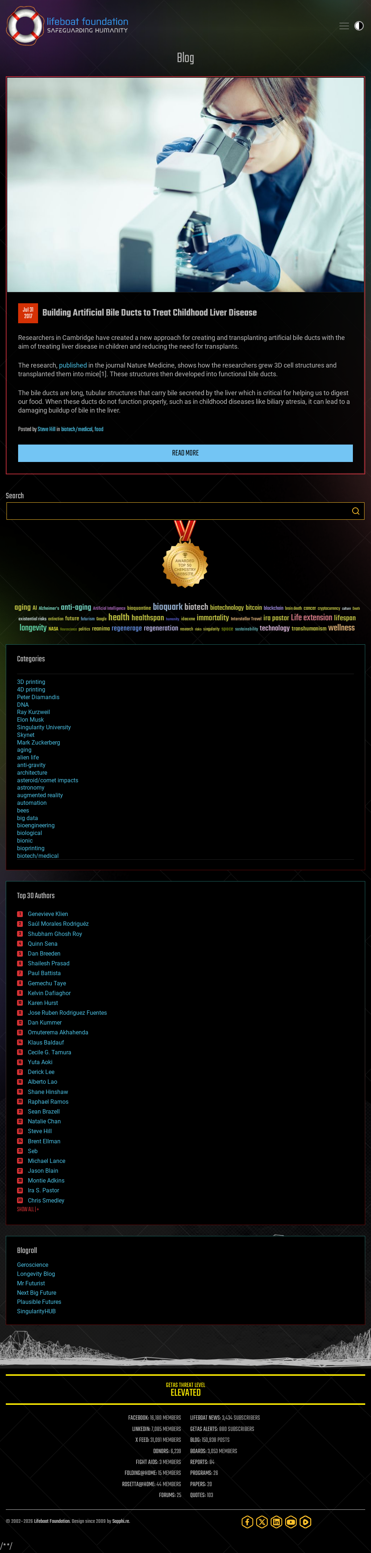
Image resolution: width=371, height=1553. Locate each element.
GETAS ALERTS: (204, 1429)
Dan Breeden (44, 953)
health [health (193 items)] (119, 618)
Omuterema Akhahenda (58, 1032)
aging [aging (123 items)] (22, 607)
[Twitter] (262, 1522)
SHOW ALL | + (28, 1210)
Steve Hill (46, 429)
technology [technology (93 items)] (275, 629)
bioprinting (31, 848)
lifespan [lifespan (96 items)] (345, 618)
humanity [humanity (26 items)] (172, 619)
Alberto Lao (42, 1081)
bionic (25, 840)
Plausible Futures (39, 1301)
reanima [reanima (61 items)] (101, 628)
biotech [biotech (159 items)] (196, 607)
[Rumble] (305, 1522)
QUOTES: (198, 1495)
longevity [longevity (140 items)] (33, 628)
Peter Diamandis (38, 697)
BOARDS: (198, 1451)
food (99, 429)
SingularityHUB (36, 1311)
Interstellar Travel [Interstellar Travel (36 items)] (246, 619)
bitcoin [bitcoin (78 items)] (254, 608)
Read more (185, 453)
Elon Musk (30, 719)
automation (32, 802)
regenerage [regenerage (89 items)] (127, 629)
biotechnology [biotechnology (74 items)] (227, 608)
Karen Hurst (43, 1002)
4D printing (31, 689)
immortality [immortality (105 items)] (213, 618)
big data (27, 818)
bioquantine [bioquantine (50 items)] (139, 608)
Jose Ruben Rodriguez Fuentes (67, 1012)
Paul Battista (44, 973)
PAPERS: (198, 1484)
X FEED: (142, 1440)
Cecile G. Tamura (49, 1052)
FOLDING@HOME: (141, 1473)
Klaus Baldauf (46, 1042)
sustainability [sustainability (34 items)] (246, 629)
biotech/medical (76, 429)
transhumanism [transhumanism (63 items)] (309, 628)
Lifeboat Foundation (52, 1521)
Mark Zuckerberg (38, 742)
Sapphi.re (120, 1521)
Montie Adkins (46, 1180)
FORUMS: (167, 1495)
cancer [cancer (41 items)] (310, 609)
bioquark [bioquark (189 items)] (168, 607)
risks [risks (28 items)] (198, 629)
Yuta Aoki (40, 1062)
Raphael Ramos (48, 1101)
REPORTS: (199, 1462)
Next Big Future (36, 1292)
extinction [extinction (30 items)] (55, 619)
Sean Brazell (44, 1111)
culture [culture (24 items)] (346, 609)
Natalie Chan (44, 1121)
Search (355, 511)
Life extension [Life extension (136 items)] (311, 618)
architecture (32, 772)
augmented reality (40, 795)
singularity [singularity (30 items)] (211, 629)
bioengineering (36, 825)
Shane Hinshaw (48, 1091)
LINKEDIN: (141, 1429)
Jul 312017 (28, 313)
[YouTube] (291, 1522)
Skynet (25, 734)
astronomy (31, 787)
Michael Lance (46, 1160)
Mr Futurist (31, 1283)
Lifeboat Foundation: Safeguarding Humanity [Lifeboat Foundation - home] (167, 26)
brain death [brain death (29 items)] (293, 609)
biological (29, 833)
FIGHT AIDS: (147, 1462)
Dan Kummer (45, 1022)
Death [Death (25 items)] (356, 609)
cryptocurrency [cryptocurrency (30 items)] (329, 609)
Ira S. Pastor (43, 1190)
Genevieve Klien (48, 914)
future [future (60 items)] (72, 618)
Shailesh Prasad (49, 963)
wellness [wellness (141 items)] (341, 628)
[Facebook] (247, 1522)
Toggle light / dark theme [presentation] (359, 26)
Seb (33, 1151)
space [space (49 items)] (227, 629)
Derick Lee (41, 1072)
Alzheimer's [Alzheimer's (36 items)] (49, 609)
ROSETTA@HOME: (138, 1484)
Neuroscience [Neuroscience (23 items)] (68, 630)
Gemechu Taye (47, 983)
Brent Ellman (44, 1141)
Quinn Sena (43, 943)
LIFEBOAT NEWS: (205, 1418)
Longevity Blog (36, 1273)
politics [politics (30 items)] (84, 629)
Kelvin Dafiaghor (49, 993)
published (73, 365)
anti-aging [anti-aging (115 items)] (76, 607)
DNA (23, 704)
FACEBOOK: (138, 1418)
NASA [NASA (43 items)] (53, 629)
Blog (185, 58)
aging (24, 749)
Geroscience (32, 1264)
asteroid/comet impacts (47, 780)
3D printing (31, 681)
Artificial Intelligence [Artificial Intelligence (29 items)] (109, 609)
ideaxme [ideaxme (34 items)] (188, 619)
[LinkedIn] (276, 1522)
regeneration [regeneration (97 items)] (161, 628)
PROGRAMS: (201, 1473)
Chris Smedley (46, 1200)
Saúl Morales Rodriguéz (58, 923)
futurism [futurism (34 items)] (88, 619)
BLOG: (195, 1440)
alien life (28, 757)
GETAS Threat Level (185, 1391)
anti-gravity (31, 765)
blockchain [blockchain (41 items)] (273, 609)
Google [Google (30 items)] (101, 619)
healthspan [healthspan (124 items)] (148, 618)
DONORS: (161, 1451)
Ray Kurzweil (33, 712)
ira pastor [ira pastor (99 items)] (276, 618)
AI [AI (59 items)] (35, 608)
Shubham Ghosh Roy (55, 933)
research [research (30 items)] (186, 629)
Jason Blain (43, 1170)
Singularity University (44, 727)
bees (23, 810)
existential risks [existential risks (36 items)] (32, 619)
